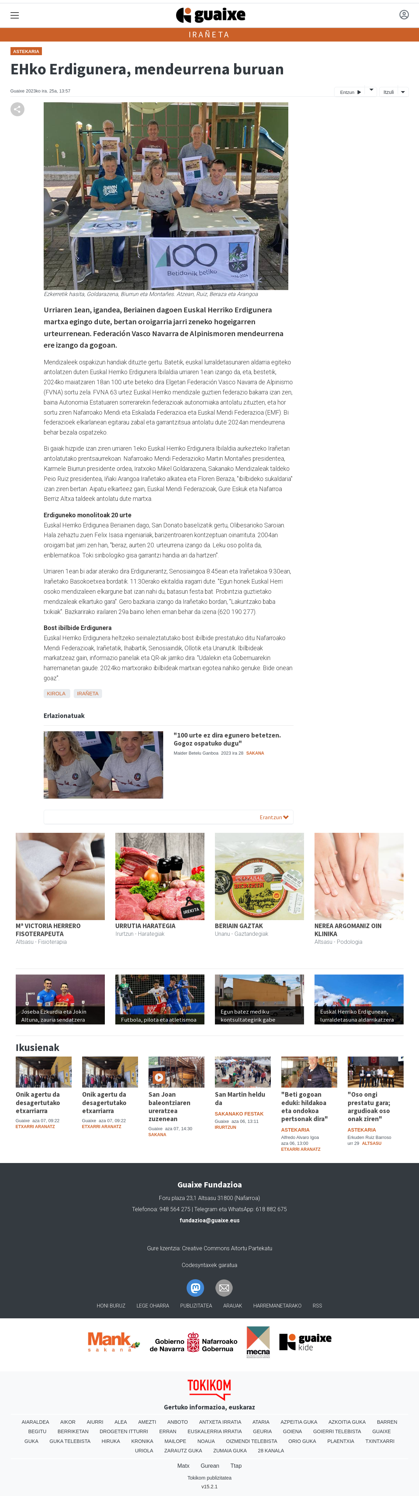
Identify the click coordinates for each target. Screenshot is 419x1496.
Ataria (261, 1422)
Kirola (56, 693)
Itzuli (388, 92)
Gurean (210, 1466)
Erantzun (274, 817)
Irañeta (210, 34)
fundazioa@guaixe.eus (210, 1220)
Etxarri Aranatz (35, 1126)
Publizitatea (196, 1306)
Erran (167, 1431)
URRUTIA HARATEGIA (145, 925)
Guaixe (381, 1431)
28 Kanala (271, 1450)
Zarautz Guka (183, 1450)
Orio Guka (302, 1441)
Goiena (292, 1431)
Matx (183, 1466)
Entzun (350, 92)
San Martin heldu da (240, 1098)
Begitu (37, 1431)
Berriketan (73, 1431)
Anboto (177, 1422)
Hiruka (111, 1441)
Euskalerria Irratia (215, 1431)
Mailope (175, 1441)
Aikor (68, 1422)
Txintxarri (380, 1441)
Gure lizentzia (163, 1248)
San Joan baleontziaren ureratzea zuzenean (169, 1106)
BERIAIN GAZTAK (239, 925)
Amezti (147, 1422)
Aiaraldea (35, 1422)
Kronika (142, 1441)
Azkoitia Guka (347, 1422)
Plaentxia (340, 1441)
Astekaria (26, 51)
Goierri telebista (337, 1431)
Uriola (144, 1450)
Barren (387, 1422)
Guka (31, 1441)
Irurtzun (225, 1127)
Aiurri (95, 1422)
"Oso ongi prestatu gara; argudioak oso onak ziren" (369, 1106)
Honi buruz (111, 1306)
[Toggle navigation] (14, 15)
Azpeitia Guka (299, 1422)
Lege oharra (153, 1306)
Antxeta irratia (220, 1422)
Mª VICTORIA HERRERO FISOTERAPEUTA (48, 929)
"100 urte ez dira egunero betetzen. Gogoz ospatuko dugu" (227, 739)
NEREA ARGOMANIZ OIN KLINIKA (348, 929)
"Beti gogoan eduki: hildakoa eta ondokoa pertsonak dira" (304, 1106)
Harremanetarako (277, 1306)
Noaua (206, 1441)
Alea (121, 1422)
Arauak (232, 1306)
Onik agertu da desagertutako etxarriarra (38, 1102)
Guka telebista (70, 1441)
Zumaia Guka (230, 1450)
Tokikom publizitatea (209, 1478)
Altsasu (372, 1143)
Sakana (255, 753)
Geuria (262, 1431)
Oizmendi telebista (251, 1441)
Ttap (236, 1466)
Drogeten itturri (124, 1431)
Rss (317, 1306)
